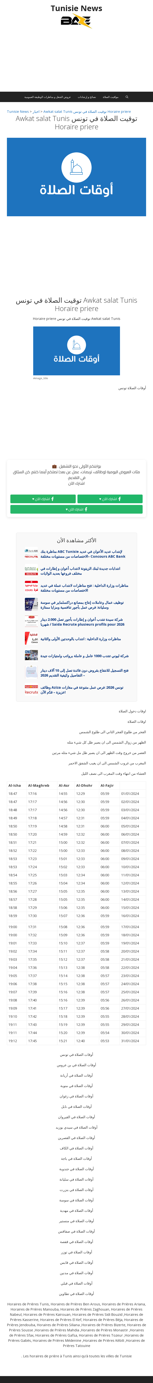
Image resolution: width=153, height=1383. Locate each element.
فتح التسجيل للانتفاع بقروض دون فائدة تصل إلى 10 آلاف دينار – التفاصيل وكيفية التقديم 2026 (84, 673)
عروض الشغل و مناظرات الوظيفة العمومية (47, 97)
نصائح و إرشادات (87, 97)
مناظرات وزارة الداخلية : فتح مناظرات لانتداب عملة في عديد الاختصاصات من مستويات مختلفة (84, 588)
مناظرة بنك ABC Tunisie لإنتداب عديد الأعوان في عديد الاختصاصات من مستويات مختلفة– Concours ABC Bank (82, 554)
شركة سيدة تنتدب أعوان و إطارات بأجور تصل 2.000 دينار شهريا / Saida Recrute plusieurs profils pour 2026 (82, 622)
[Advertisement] (76, 62)
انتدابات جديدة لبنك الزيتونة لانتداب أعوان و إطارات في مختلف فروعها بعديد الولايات (80, 571)
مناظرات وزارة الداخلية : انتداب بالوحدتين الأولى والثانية (80, 638)
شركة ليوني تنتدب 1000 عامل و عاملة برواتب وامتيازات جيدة (84, 655)
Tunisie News (76, 8)
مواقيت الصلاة (110, 97)
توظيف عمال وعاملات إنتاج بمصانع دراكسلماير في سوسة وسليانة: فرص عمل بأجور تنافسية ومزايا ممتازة (82, 605)
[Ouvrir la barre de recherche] (127, 97)
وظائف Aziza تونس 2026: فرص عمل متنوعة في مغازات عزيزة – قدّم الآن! (81, 690)
